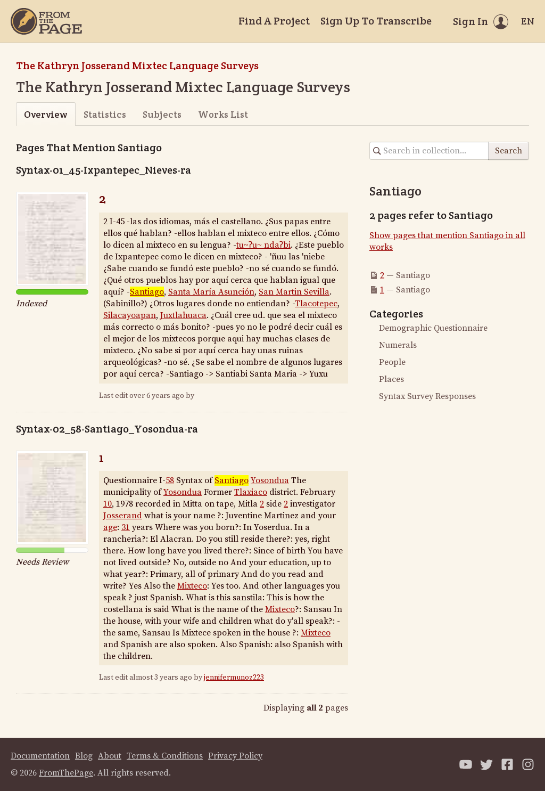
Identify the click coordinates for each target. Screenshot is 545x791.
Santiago (147, 292)
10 (107, 504)
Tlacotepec (316, 303)
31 (125, 527)
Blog (84, 756)
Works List (223, 114)
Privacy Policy (235, 756)
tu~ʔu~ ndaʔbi (263, 245)
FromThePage (66, 773)
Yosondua (270, 480)
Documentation (40, 756)
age (110, 527)
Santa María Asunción (211, 292)
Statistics (105, 114)
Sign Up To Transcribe (376, 21)
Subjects (162, 114)
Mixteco (192, 586)
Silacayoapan (129, 315)
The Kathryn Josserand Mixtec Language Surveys (137, 65)
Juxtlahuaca (183, 315)
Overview (45, 114)
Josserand (122, 515)
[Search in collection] (429, 151)
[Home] (46, 21)
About (109, 756)
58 (170, 480)
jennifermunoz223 (234, 677)
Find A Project (274, 21)
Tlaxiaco (250, 492)
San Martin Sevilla (294, 292)
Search (508, 150)
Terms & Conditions (165, 756)
